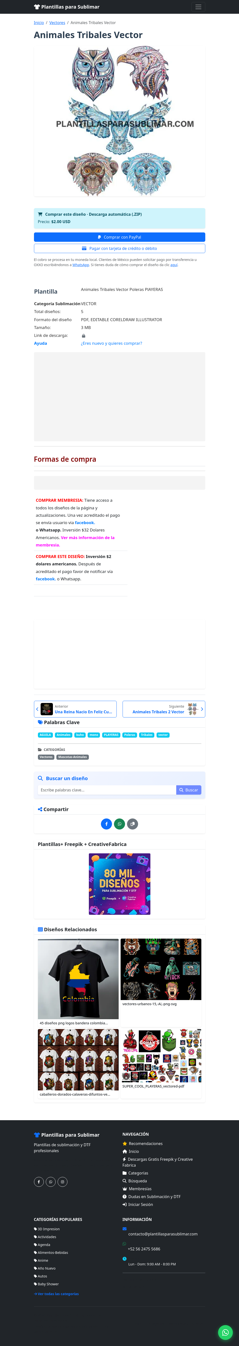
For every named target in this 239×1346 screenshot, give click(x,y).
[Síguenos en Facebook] (39, 1182)
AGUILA (45, 735)
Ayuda (40, 343)
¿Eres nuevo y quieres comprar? (111, 343)
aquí (173, 264)
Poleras (129, 735)
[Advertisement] (120, 396)
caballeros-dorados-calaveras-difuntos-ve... (75, 1094)
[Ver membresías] (119, 884)
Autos (40, 1276)
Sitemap (198, 1323)
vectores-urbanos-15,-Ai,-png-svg (150, 1004)
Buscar (188, 790)
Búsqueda (135, 1181)
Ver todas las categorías (56, 1293)
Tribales (147, 735)
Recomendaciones (143, 1143)
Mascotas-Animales (72, 757)
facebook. (85, 522)
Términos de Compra (139, 1279)
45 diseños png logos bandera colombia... (74, 1023)
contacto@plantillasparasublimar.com (163, 1234)
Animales (63, 735)
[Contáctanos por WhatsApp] (51, 1182)
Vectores (57, 22)
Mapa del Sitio (134, 1286)
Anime (41, 1260)
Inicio (39, 22)
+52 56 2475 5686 (144, 1249)
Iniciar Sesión (138, 1204)
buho (80, 735)
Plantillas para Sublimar (67, 6)
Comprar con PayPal (119, 237)
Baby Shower (46, 1284)
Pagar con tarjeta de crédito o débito (119, 248)
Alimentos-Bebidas (51, 1252)
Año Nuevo (45, 1268)
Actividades (45, 1236)
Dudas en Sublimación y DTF (152, 1196)
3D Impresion (47, 1229)
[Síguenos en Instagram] (62, 1182)
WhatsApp (80, 264)
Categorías (135, 1173)
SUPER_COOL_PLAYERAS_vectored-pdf (153, 1086)
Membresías (137, 1188)
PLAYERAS (111, 735)
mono (94, 735)
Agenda (42, 1244)
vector (163, 735)
